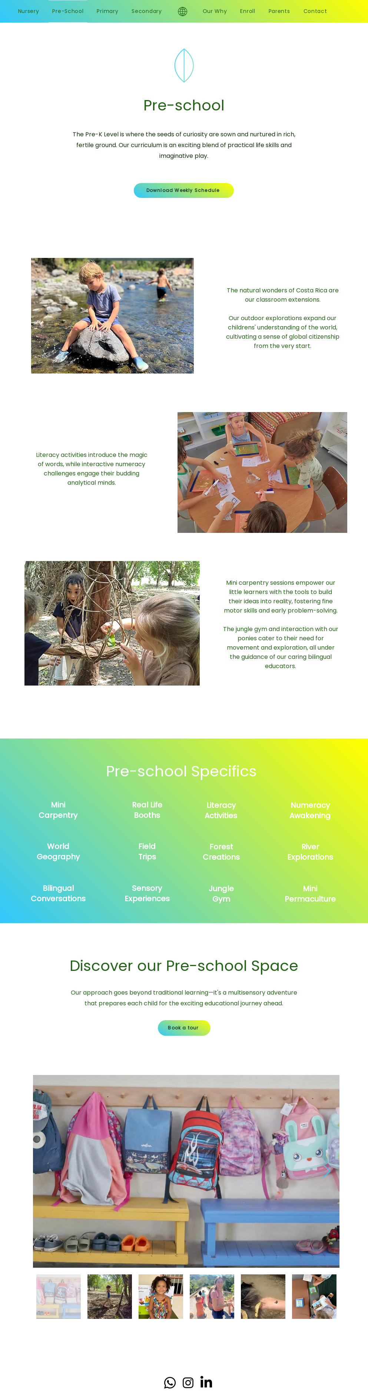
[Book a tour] (184, 1028)
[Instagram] (188, 1383)
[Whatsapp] (170, 1383)
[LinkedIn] (206, 1383)
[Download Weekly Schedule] (184, 190)
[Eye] (182, 11)
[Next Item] (326, 1171)
